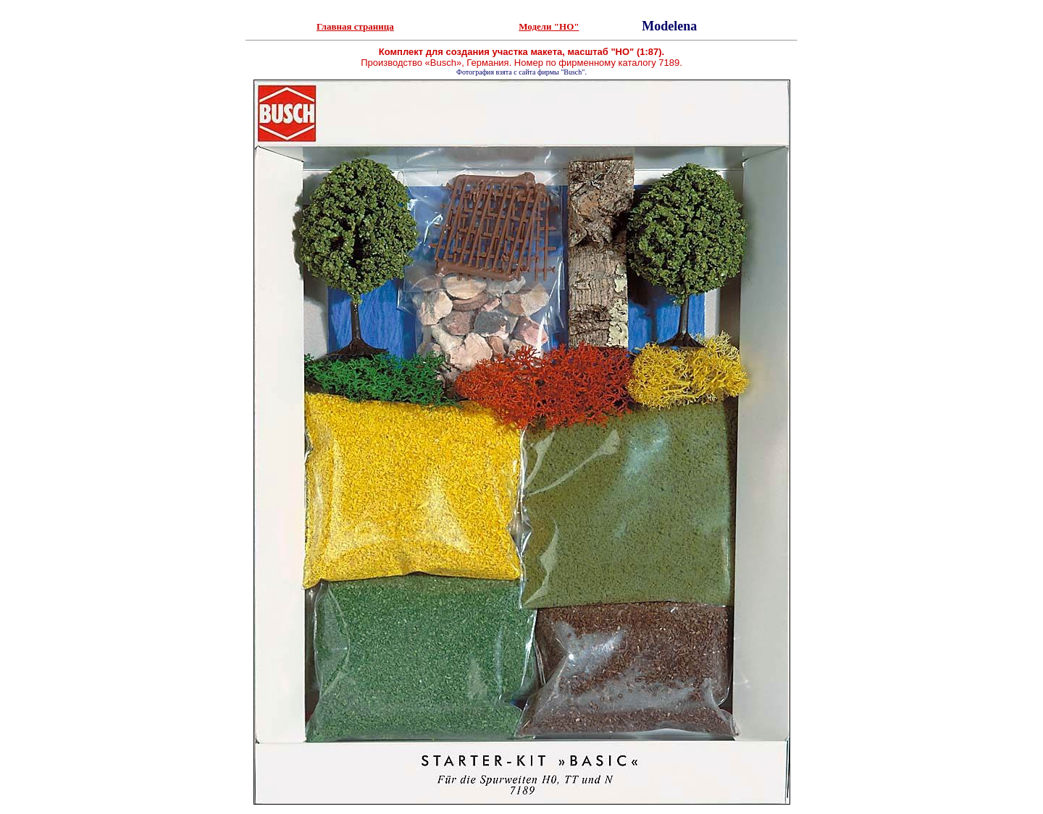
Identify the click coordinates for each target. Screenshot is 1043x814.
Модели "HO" (549, 26)
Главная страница (355, 26)
